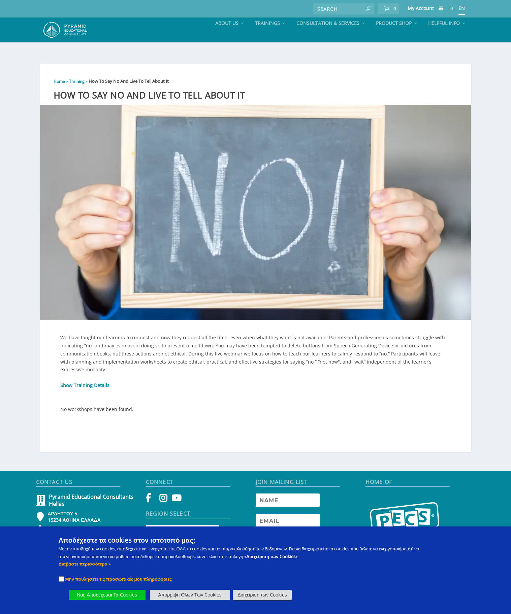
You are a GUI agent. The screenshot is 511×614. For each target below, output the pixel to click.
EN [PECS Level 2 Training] (461, 8)
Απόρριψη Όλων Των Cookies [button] (190, 594)
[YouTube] (175, 504)
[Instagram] (163, 504)
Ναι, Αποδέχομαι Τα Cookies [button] (107, 594)
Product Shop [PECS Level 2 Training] (394, 36)
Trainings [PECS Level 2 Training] (267, 36)
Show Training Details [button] (84, 390)
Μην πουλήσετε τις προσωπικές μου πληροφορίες (118, 579)
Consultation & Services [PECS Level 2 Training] (327, 36)
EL (451, 8)
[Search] (343, 8)
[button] (368, 8)
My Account (421, 8)
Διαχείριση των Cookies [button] (262, 594)
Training (77, 86)
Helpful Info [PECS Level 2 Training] (444, 36)
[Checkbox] (61, 579)
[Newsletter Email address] (288, 525)
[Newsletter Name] (288, 505)
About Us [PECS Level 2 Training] (226, 36)
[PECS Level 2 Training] (441, 10)
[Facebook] (151, 504)
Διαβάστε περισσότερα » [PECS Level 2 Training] (84, 564)
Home (59, 86)
